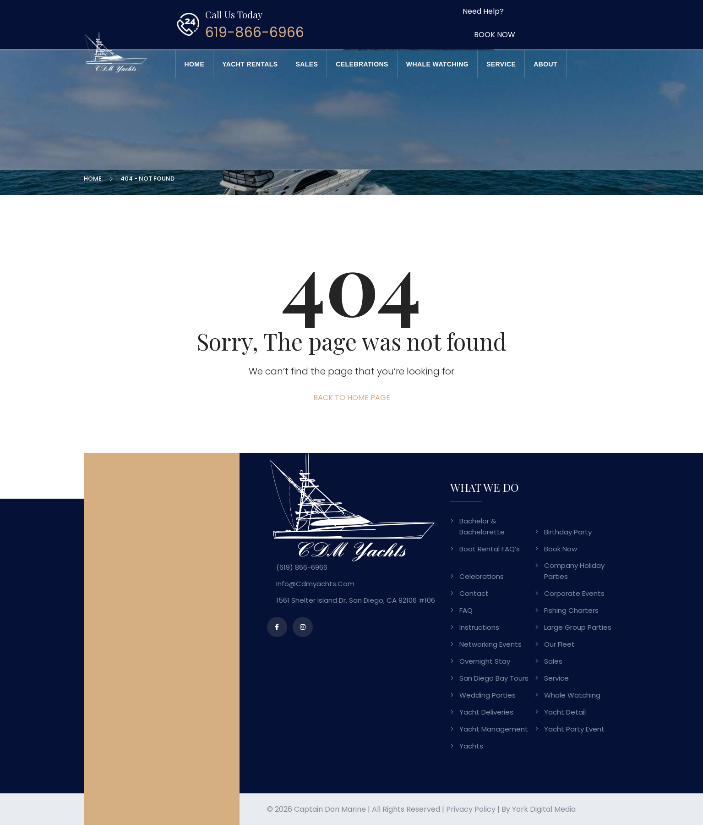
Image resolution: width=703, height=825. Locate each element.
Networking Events (490, 644)
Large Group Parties (577, 627)
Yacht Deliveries (486, 712)
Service (501, 64)
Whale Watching (437, 64)
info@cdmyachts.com (315, 583)
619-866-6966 (254, 32)
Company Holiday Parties (574, 571)
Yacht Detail (565, 712)
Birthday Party (568, 532)
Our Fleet (559, 644)
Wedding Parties (487, 695)
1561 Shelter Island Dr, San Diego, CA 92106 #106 (355, 600)
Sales (307, 64)
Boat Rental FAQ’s (489, 549)
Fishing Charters (571, 610)
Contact (474, 593)
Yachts (471, 746)
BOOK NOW (494, 34)
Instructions (479, 627)
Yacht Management (493, 729)
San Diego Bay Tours (494, 678)
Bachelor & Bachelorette (482, 526)
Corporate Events (574, 593)
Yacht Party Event (574, 729)
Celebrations (362, 64)
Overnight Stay (484, 661)
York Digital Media (544, 809)
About (545, 64)
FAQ (466, 610)
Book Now (560, 549)
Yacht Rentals (250, 64)
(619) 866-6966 (301, 567)
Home (195, 64)
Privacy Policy (471, 809)
